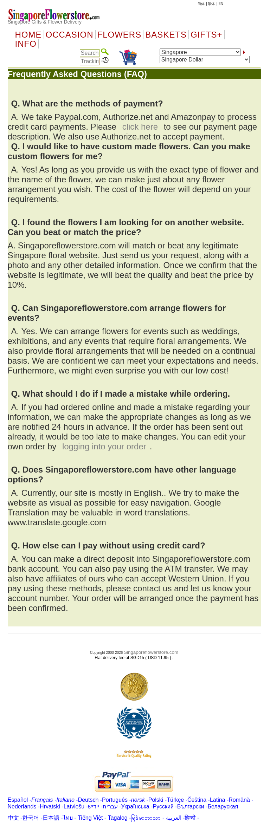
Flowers (119, 34)
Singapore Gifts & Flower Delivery (45, 22)
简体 (201, 4)
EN (220, 4)
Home (28, 34)
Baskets (166, 34)
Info (26, 43)
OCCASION (70, 34)
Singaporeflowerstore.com (151, 652)
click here (140, 126)
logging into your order (104, 446)
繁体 (211, 4)
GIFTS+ (207, 34)
